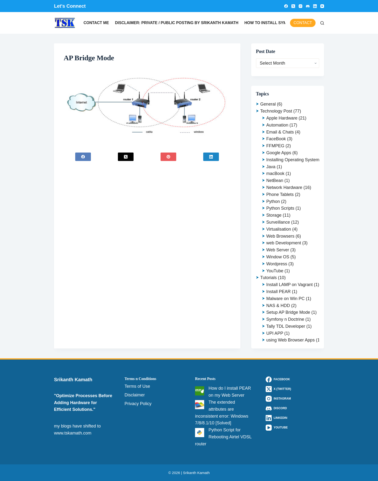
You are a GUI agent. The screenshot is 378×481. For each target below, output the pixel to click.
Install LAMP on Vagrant (289, 284)
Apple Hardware (281, 118)
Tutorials (268, 277)
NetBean (274, 180)
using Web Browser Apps (290, 340)
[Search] (322, 23)
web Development (283, 242)
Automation (277, 125)
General (268, 104)
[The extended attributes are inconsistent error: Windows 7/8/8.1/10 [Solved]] (199, 404)
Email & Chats (280, 132)
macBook (275, 173)
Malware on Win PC (285, 298)
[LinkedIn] (315, 6)
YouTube (275, 270)
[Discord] (308, 6)
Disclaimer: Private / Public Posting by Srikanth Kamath (176, 23)
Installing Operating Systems (294, 159)
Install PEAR (278, 291)
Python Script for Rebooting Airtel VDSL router (223, 437)
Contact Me (96, 23)
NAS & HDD (278, 305)
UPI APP (274, 333)
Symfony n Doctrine (285, 319)
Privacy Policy (138, 403)
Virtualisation (278, 229)
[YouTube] (322, 6)
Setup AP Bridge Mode (288, 312)
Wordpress (276, 263)
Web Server (277, 249)
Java (271, 166)
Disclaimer (135, 395)
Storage (274, 215)
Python (273, 201)
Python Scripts (280, 208)
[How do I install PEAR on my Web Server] (199, 390)
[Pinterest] (168, 157)
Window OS (277, 256)
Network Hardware (284, 187)
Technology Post (276, 111)
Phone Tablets (280, 194)
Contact (303, 23)
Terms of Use (137, 386)
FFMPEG (275, 145)
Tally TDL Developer (285, 326)
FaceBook (276, 138)
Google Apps (278, 152)
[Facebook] (286, 6)
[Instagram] (300, 6)
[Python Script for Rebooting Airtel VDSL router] (199, 432)
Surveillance (278, 222)
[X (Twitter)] (293, 6)
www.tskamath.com (72, 433)
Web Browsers (280, 236)
